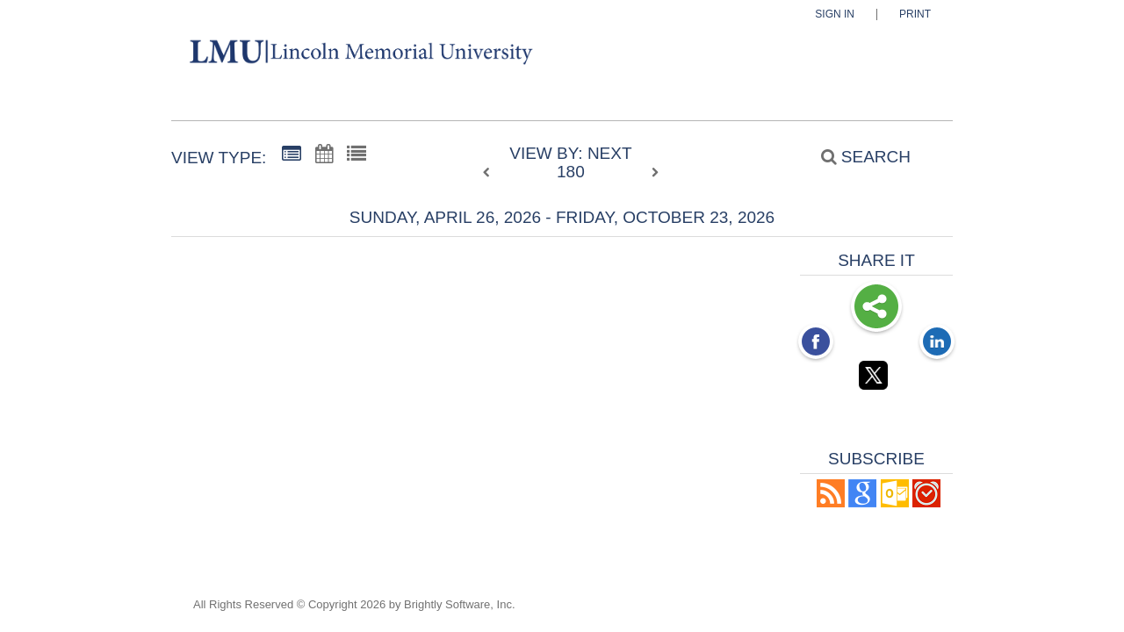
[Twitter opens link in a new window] (876, 378)
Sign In (834, 14)
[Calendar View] (324, 154)
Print (915, 14)
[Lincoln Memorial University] (275, 56)
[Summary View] (291, 154)
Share (876, 308)
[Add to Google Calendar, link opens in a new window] (862, 502)
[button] (831, 502)
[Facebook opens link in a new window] (816, 343)
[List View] (356, 154)
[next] (655, 173)
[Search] (856, 156)
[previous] (491, 173)
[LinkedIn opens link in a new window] (937, 343)
